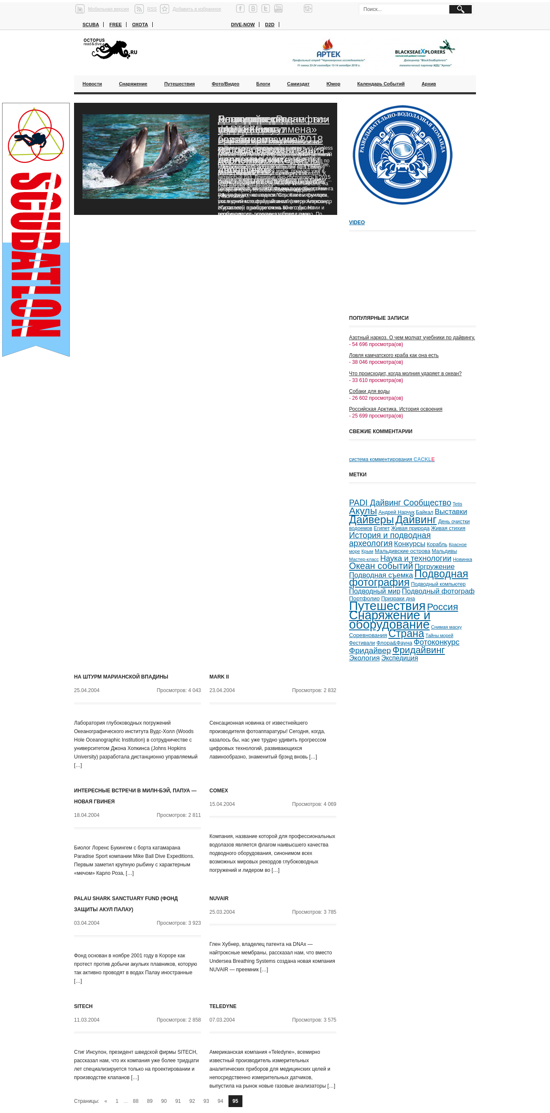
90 (164, 1101)
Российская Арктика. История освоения (396, 409)
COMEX (218, 791)
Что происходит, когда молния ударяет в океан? (405, 373)
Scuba (90, 24)
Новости (92, 83)
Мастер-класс (364, 559)
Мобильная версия (108, 8)
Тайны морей (439, 635)
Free (115, 24)
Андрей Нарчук (396, 512)
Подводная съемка (381, 575)
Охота (140, 24)
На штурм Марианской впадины (121, 677)
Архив (428, 83)
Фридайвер (370, 650)
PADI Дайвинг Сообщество (400, 502)
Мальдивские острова (402, 551)
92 (192, 1101)
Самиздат (298, 83)
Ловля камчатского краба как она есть (394, 355)
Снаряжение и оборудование (389, 619)
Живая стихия (448, 528)
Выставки (450, 511)
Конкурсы (409, 544)
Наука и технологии (415, 558)
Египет (382, 528)
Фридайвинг (419, 650)
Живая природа (410, 528)
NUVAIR (218, 898)
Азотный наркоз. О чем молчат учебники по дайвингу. (412, 338)
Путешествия (179, 83)
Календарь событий (380, 83)
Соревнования (368, 635)
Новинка (462, 559)
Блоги (263, 83)
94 (220, 1101)
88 (135, 1101)
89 (149, 1101)
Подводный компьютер (438, 584)
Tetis (457, 503)
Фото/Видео (225, 83)
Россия (442, 607)
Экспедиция (399, 658)
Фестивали (362, 643)
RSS (152, 8)
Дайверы (371, 519)
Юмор (334, 83)
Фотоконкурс (436, 642)
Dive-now (243, 24)
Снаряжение (133, 83)
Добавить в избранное (197, 8)
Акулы (363, 510)
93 (206, 1101)
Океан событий (381, 566)
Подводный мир (374, 591)
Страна (406, 633)
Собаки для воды (369, 391)
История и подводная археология (390, 539)
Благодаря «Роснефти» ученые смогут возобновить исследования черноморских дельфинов (273, 144)
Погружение (435, 567)
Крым (367, 551)
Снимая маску (446, 626)
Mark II (219, 677)
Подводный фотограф (438, 591)
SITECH (83, 1006)
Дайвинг (416, 519)
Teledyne (222, 1006)
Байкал (424, 512)
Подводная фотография (408, 578)
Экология (364, 658)
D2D (270, 24)
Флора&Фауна (394, 643)
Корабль (437, 544)
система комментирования (392, 459)
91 (178, 1101)
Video (357, 222)
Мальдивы (444, 551)
